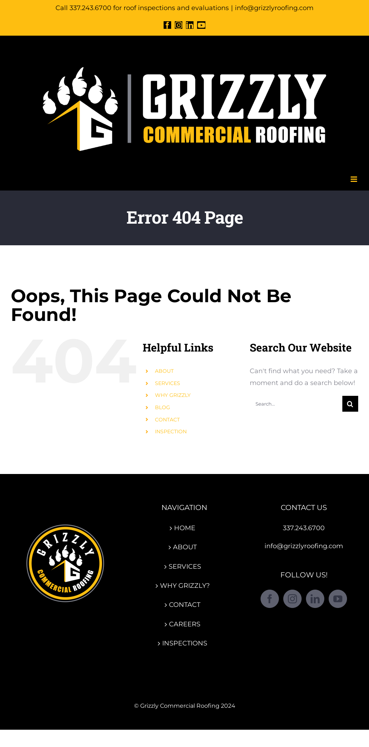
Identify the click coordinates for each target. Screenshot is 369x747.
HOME (184, 528)
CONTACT (167, 419)
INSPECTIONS (184, 643)
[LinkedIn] (315, 599)
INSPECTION (171, 431)
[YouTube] (338, 599)
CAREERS (184, 624)
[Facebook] (270, 599)
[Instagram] (292, 599)
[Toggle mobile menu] (354, 179)
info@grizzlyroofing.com (274, 8)
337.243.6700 (304, 528)
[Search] (350, 404)
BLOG (162, 407)
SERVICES (167, 383)
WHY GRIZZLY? (185, 586)
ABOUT (164, 371)
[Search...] (296, 404)
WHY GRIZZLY (173, 395)
